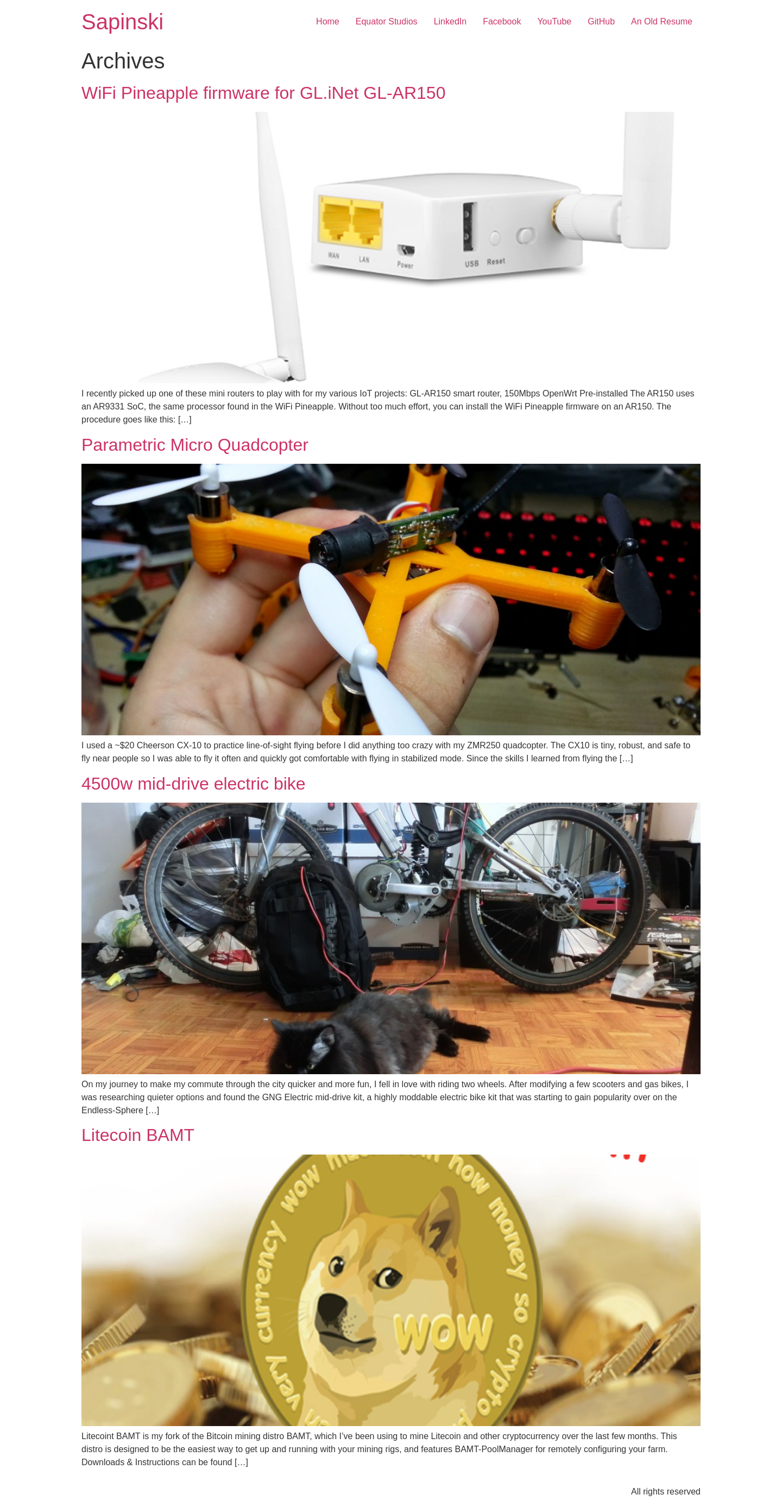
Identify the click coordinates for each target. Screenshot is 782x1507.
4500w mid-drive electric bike (193, 783)
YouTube (554, 21)
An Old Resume (661, 21)
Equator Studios (387, 21)
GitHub (601, 21)
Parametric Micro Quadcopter (194, 445)
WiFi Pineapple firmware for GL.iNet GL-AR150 (263, 93)
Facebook (502, 21)
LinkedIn (450, 21)
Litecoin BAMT (137, 1135)
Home (327, 21)
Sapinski (122, 22)
